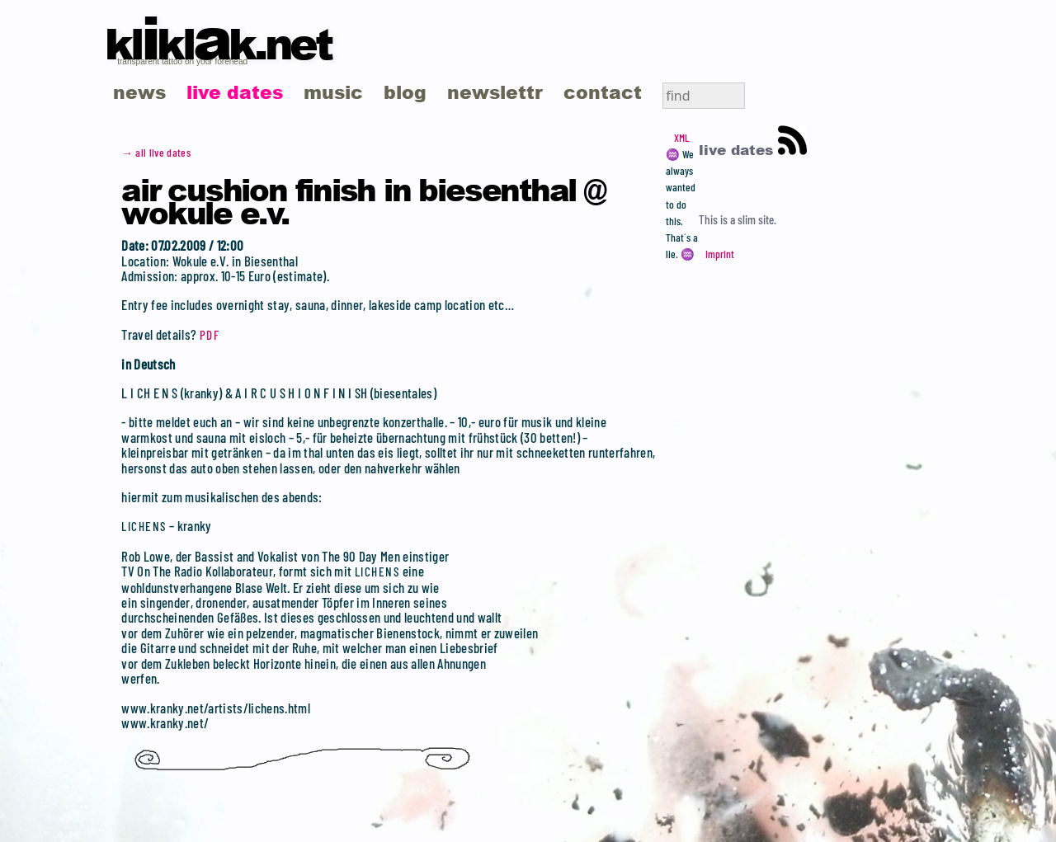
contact (602, 92)
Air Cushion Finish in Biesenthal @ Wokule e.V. (363, 200)
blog (405, 92)
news (139, 92)
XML (681, 137)
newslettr (495, 92)
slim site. (757, 219)
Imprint (719, 254)
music (333, 92)
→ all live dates (156, 152)
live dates (234, 92)
